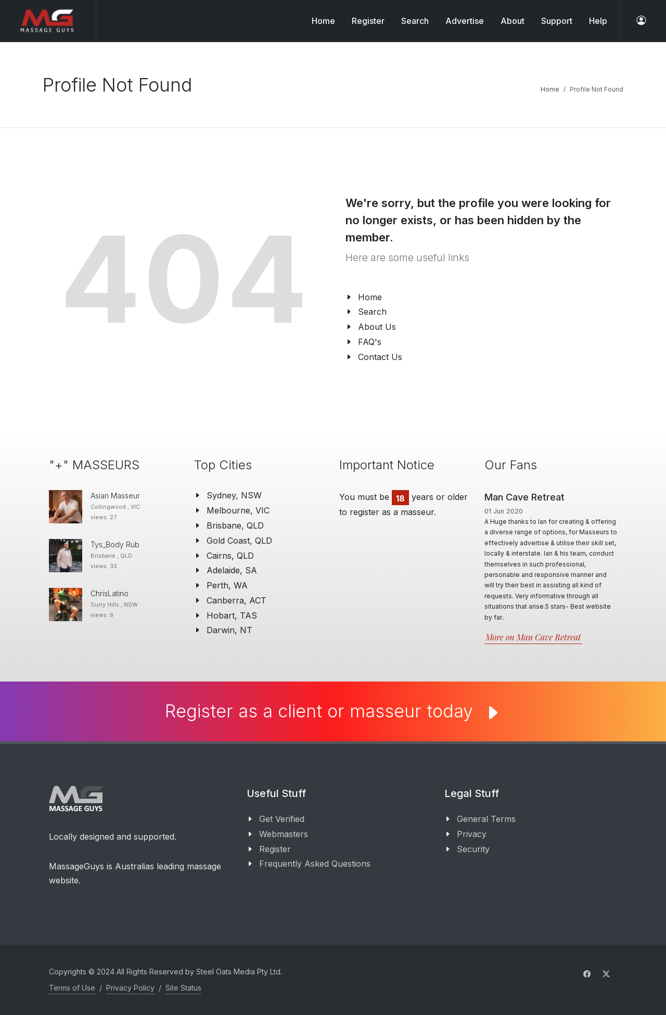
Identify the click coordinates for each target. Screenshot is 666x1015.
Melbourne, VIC (238, 510)
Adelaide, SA (232, 570)
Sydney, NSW (234, 495)
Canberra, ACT (236, 600)
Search (372, 311)
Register (275, 849)
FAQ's (369, 342)
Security (473, 849)
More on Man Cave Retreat (533, 637)
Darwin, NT (229, 630)
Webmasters (283, 834)
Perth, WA (227, 585)
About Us (377, 327)
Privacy (471, 834)
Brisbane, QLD (235, 525)
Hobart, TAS (232, 615)
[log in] (641, 21)
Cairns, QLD (230, 555)
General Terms (486, 819)
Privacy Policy (130, 987)
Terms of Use (72, 987)
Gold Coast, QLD (239, 540)
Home (323, 21)
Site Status (183, 987)
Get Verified (281, 819)
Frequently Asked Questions (314, 863)
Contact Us (380, 357)
